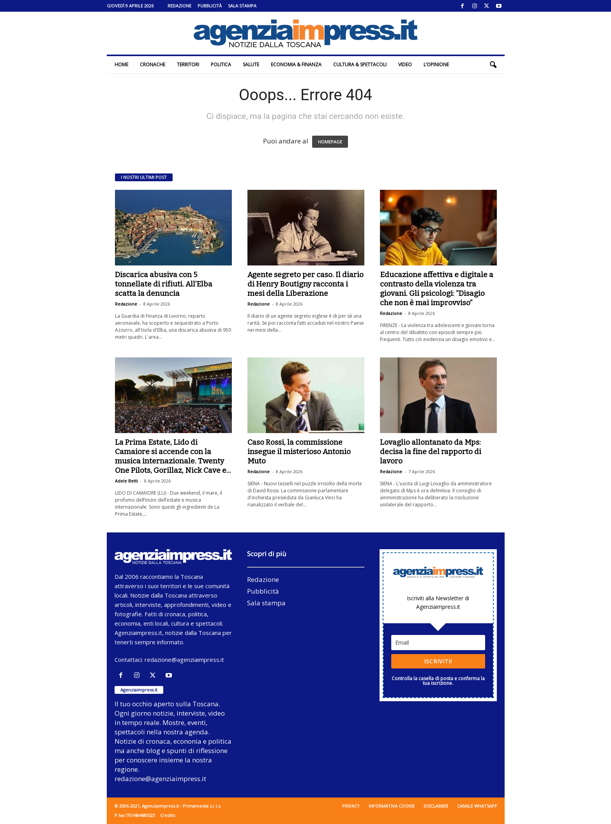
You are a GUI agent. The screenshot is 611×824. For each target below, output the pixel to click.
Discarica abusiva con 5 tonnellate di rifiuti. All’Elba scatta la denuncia (163, 284)
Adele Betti (126, 481)
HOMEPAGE (330, 142)
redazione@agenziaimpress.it (184, 659)
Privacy (351, 806)
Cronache (152, 64)
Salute (251, 64)
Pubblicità (210, 6)
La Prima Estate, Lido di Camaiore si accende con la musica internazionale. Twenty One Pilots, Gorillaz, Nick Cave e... (173, 456)
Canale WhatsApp (477, 806)
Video (405, 64)
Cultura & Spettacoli (360, 64)
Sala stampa (242, 6)
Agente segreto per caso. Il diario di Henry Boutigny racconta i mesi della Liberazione (305, 284)
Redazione (179, 6)
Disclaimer (436, 806)
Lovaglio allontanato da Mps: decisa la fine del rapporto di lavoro (430, 451)
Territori (188, 64)
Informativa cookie (392, 806)
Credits (167, 815)
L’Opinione (436, 64)
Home (121, 64)
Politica (221, 64)
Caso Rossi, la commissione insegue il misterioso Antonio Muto (299, 451)
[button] (493, 64)
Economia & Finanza (296, 64)
